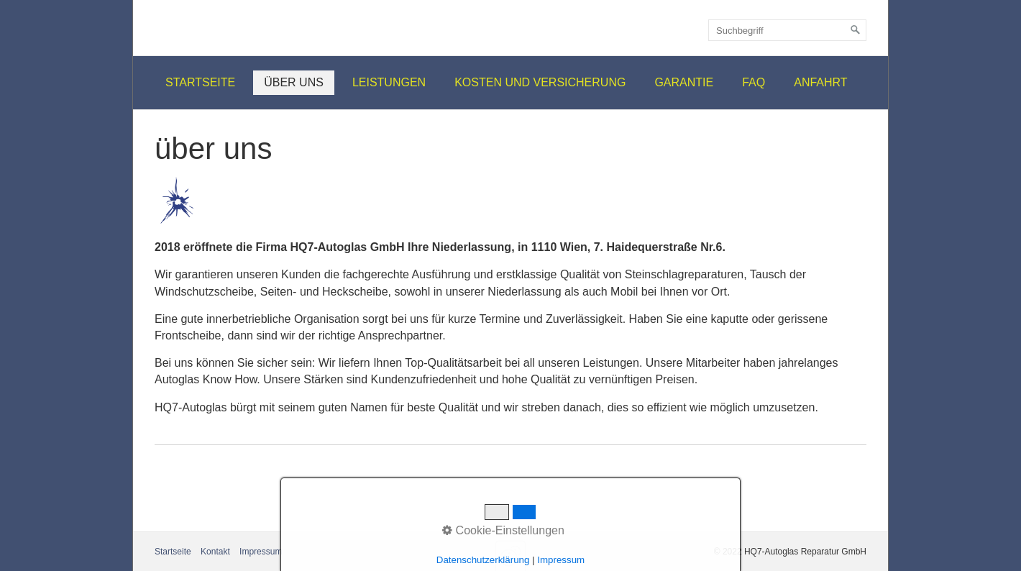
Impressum (260, 552)
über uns (294, 82)
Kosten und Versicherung (540, 82)
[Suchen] (856, 30)
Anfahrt (820, 82)
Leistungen (389, 82)
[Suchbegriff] (787, 30)
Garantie (683, 82)
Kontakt (215, 552)
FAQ (753, 82)
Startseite (200, 82)
